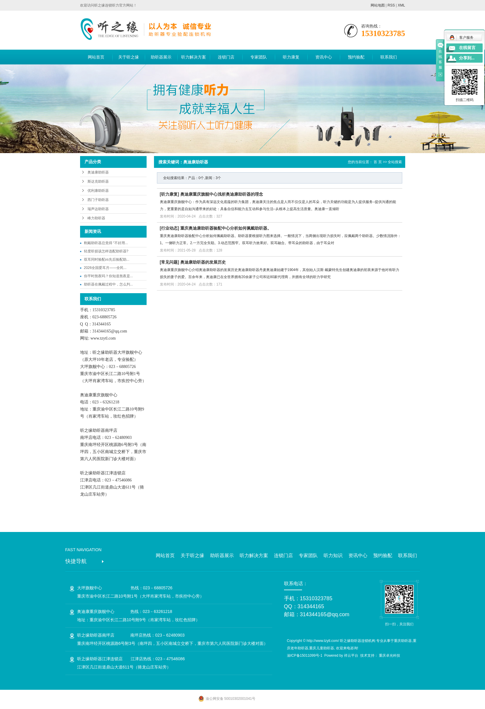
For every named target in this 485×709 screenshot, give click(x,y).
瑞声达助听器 (98, 209)
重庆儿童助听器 (321, 648)
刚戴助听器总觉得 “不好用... (106, 243)
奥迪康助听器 (98, 172)
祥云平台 (351, 655)
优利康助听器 (98, 191)
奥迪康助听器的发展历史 (203, 262)
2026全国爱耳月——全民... (105, 268)
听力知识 (333, 555)
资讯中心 (323, 57)
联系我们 (388, 57)
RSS (391, 5)
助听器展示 (161, 57)
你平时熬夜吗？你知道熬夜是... (108, 276)
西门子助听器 (98, 200)
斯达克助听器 (98, 181)
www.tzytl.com (103, 338)
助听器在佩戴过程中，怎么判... (108, 284)
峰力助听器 (96, 218)
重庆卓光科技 (389, 655)
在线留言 (467, 48)
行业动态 (169, 228)
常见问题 (169, 262)
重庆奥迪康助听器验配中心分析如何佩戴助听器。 (225, 228)
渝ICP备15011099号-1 (304, 655)
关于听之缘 (128, 57)
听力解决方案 (193, 57)
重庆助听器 (403, 641)
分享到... (467, 58)
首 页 (378, 162)
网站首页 (96, 57)
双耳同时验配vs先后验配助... (106, 259)
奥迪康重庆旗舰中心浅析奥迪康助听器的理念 (221, 194)
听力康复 (291, 57)
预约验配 (356, 57)
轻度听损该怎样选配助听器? (106, 251)
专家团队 (258, 57)
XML (401, 5)
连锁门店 (226, 57)
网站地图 (378, 5)
